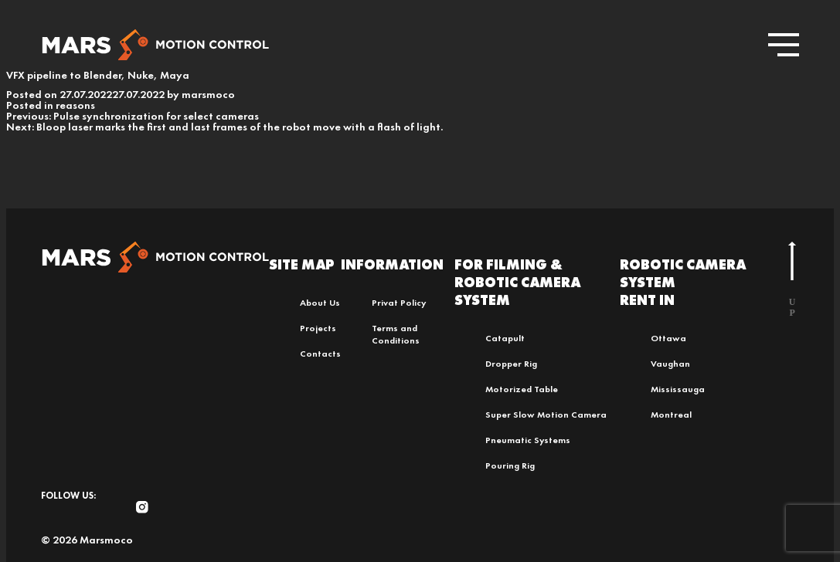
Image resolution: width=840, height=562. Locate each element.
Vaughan (670, 363)
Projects (318, 328)
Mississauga (678, 389)
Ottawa (668, 338)
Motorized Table (521, 389)
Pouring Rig (510, 465)
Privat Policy (399, 302)
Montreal (671, 414)
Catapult (505, 338)
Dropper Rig (511, 363)
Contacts (320, 353)
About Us (320, 302)
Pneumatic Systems (527, 440)
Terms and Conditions (396, 334)
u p (792, 280)
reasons (75, 105)
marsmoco (208, 94)
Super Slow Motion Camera (546, 414)
